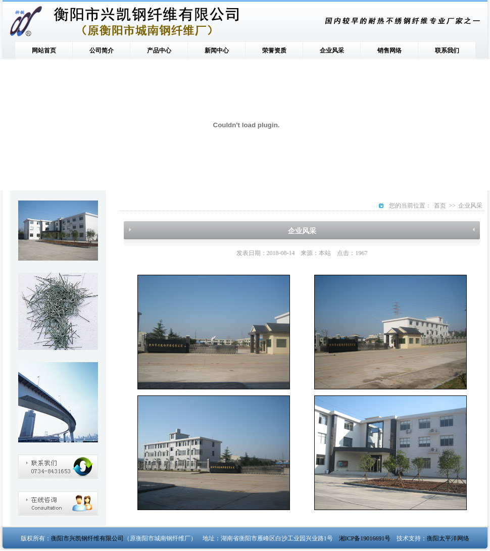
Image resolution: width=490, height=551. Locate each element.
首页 (440, 205)
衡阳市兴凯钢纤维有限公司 (87, 538)
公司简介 (101, 50)
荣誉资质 (274, 50)
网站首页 (44, 50)
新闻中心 (217, 50)
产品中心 (159, 50)
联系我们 (447, 50)
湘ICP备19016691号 (365, 538)
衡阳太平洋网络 (448, 538)
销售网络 (389, 50)
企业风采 (332, 50)
